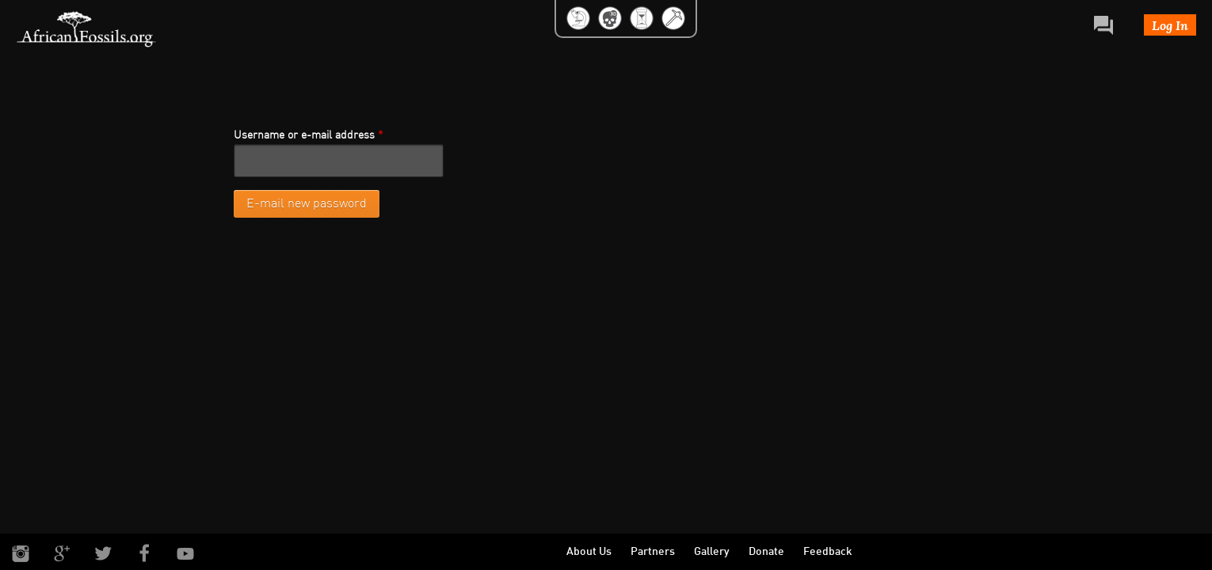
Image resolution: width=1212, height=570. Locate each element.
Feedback (827, 552)
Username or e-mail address (308, 136)
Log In (1170, 25)
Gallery (712, 552)
